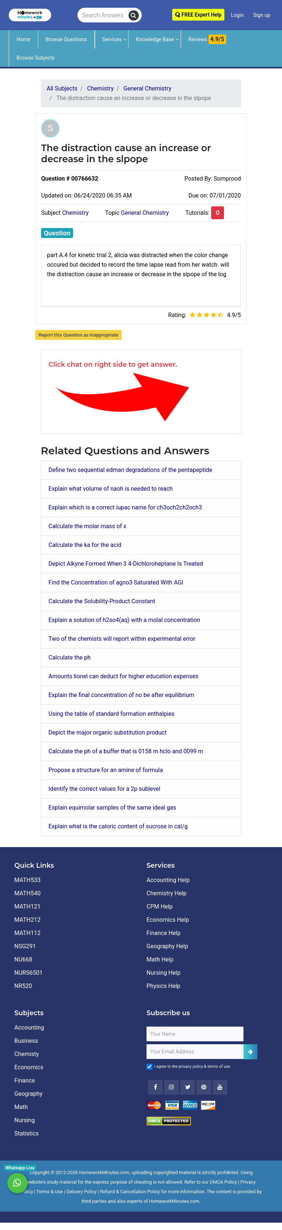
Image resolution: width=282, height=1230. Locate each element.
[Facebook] (155, 1087)
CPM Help (160, 906)
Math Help (160, 959)
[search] (133, 15)
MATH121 (27, 906)
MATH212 (27, 919)
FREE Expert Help (198, 15)
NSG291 (25, 946)
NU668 (23, 959)
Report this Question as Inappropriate (78, 335)
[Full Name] (195, 1034)
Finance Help (164, 932)
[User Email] (195, 1051)
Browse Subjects (36, 58)
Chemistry (75, 212)
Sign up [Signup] (261, 15)
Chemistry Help (167, 893)
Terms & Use (49, 1191)
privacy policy (191, 1066)
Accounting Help (168, 880)
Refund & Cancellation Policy (130, 1191)
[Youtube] (203, 1087)
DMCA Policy (223, 1182)
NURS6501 (28, 972)
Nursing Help (163, 972)
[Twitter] (187, 1087)
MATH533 (27, 880)
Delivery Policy (81, 1191)
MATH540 (27, 893)
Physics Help (163, 985)
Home (23, 39)
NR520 (23, 985)
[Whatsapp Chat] (17, 1183)
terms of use (218, 1066)
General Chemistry (145, 212)
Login (237, 15)
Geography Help (167, 946)
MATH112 (27, 932)
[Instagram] (171, 1087)
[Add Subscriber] (250, 1051)
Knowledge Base (155, 39)
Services (112, 39)
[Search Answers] (103, 15)
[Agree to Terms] (149, 1066)
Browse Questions (66, 39)
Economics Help (168, 919)
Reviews (207, 39)
